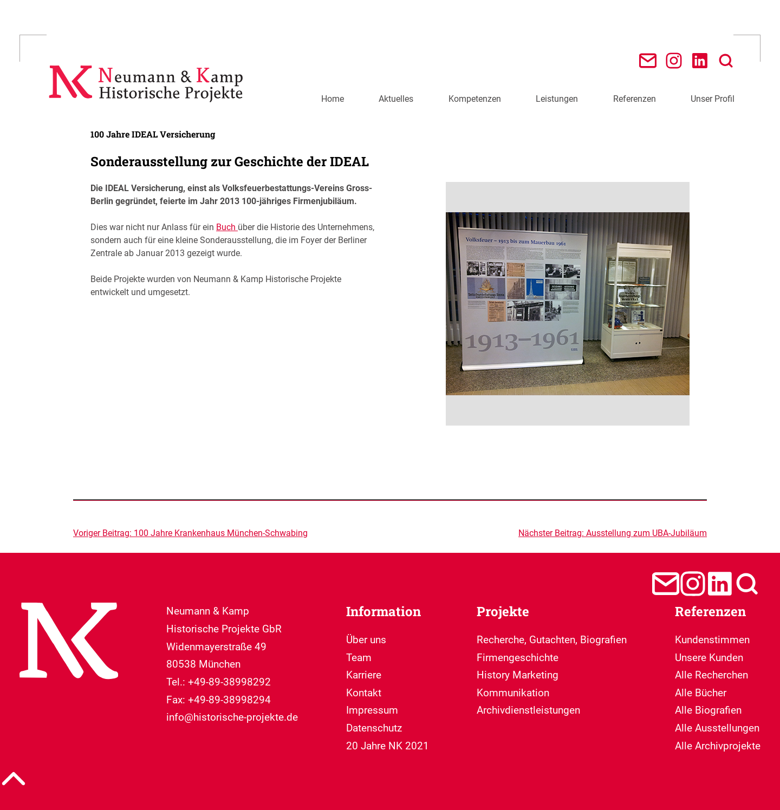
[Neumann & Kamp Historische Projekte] (149, 108)
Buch (227, 227)
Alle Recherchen (711, 675)
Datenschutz (374, 728)
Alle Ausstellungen (717, 728)
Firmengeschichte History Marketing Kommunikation (517, 675)
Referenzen (634, 99)
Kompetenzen (474, 99)
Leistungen (557, 99)
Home (332, 99)
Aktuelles (396, 99)
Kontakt (363, 693)
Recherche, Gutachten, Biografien (552, 639)
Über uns (366, 639)
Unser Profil (712, 99)
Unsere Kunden (709, 657)
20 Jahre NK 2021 (387, 746)
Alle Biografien (708, 710)
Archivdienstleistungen (528, 710)
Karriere (363, 675)
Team (359, 657)
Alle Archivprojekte (717, 746)
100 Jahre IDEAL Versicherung (152, 134)
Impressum (372, 710)
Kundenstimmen (712, 639)
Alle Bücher (700, 693)
